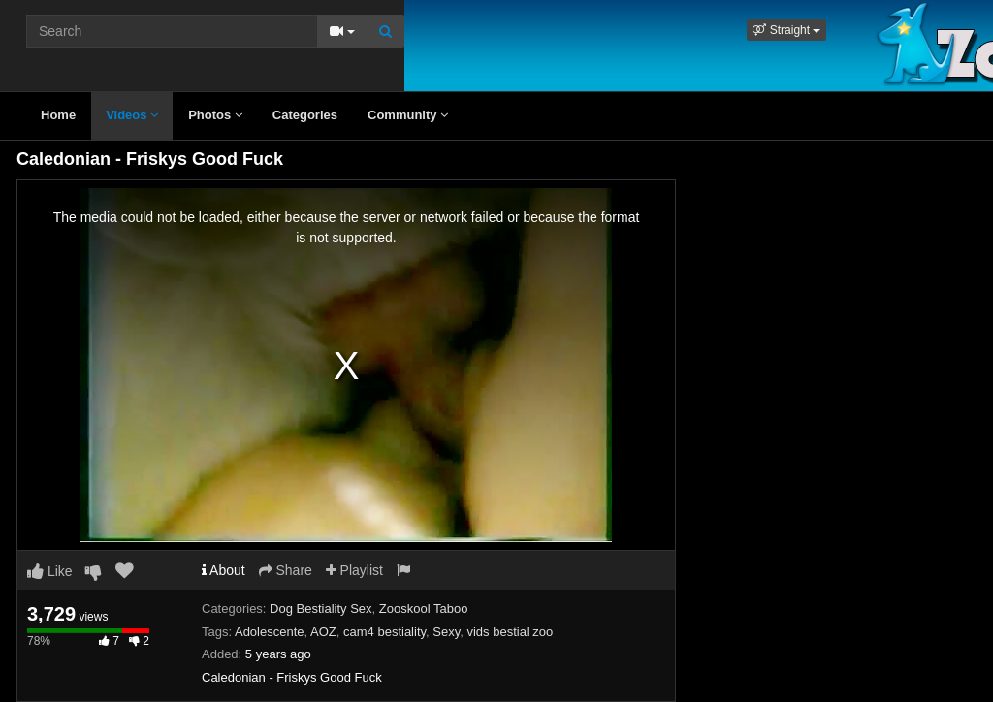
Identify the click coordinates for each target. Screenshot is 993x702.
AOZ (323, 631)
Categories (304, 115)
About (223, 570)
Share (285, 570)
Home (58, 115)
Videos (132, 115)
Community (408, 115)
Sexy (446, 631)
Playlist (354, 570)
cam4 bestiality (384, 631)
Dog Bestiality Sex (321, 608)
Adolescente (269, 631)
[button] (786, 30)
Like (50, 571)
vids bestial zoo (509, 631)
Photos (215, 115)
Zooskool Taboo (423, 608)
